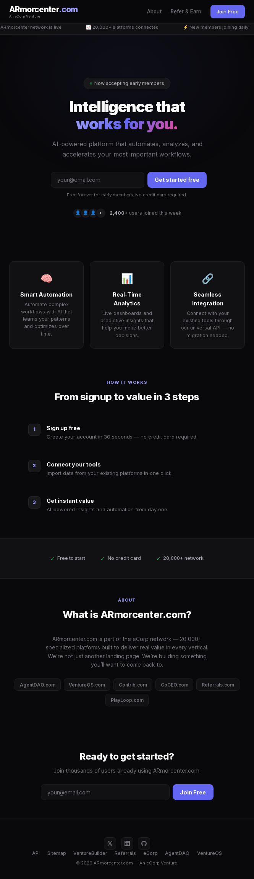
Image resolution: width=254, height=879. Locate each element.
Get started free (177, 179)
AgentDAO (177, 853)
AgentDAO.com (37, 685)
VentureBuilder (90, 853)
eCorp (150, 853)
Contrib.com (133, 685)
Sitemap (56, 853)
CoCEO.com (174, 685)
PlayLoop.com (127, 700)
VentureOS (209, 853)
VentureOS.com (87, 685)
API (36, 853)
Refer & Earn (186, 11)
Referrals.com (218, 685)
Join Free (228, 11)
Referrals (125, 853)
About (154, 11)
